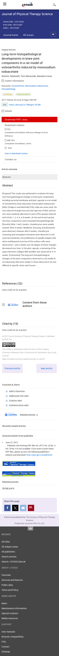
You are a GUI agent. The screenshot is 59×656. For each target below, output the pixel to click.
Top (30, 528)
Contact (5, 646)
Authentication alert (19, 405)
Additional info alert (19, 395)
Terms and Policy (10, 589)
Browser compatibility (12, 636)
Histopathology (8, 89)
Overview (6, 574)
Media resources (10, 618)
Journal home (10, 34)
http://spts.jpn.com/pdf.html (39, 454)
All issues (28, 34)
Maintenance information (14, 608)
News (4, 603)
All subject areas (10, 546)
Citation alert (15, 400)
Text (10, 148)
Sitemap (6, 651)
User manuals (8, 631)
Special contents (10, 613)
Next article (46, 368)
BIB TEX (11, 140)
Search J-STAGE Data (13, 561)
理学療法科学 (8, 488)
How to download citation (16, 153)
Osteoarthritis (17, 85)
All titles (6, 541)
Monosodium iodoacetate (36, 85)
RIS (9, 129)
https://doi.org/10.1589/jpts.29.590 (25, 104)
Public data (7, 584)
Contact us (11, 159)
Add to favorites (17, 391)
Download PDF (16, 119)
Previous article (12, 368)
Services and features (12, 579)
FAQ (4, 641)
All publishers (8, 551)
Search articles (9, 556)
